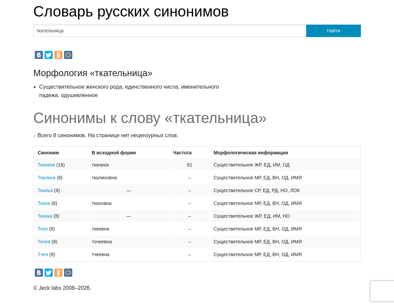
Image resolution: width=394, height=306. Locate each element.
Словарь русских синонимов (131, 11)
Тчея (43, 254)
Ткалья (45, 190)
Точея (44, 241)
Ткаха (44, 203)
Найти (333, 30)
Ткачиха (46, 164)
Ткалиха (47, 177)
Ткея (43, 229)
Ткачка (45, 216)
